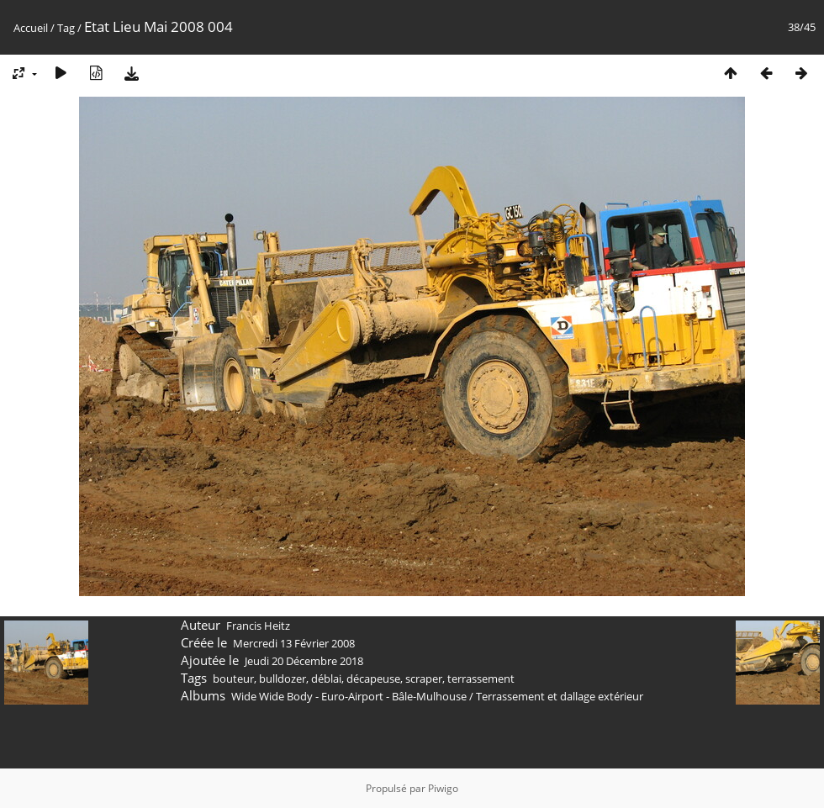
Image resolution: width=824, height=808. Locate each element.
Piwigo (443, 788)
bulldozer (282, 678)
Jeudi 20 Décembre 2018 (304, 660)
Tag (66, 27)
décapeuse (373, 678)
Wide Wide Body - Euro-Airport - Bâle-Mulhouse (349, 696)
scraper (423, 678)
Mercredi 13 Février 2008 (294, 643)
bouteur (233, 678)
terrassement (481, 678)
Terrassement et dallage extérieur (559, 696)
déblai (326, 678)
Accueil (30, 27)
